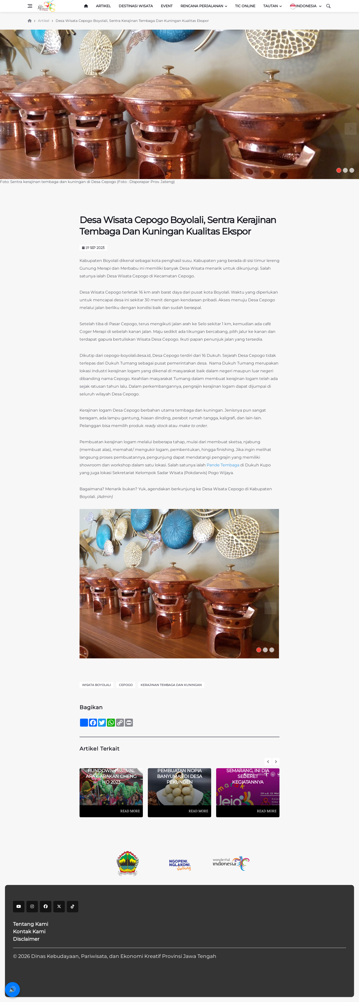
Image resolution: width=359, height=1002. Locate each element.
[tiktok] (72, 906)
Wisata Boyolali (96, 685)
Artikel (103, 6)
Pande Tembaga (223, 465)
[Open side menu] (30, 5)
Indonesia (303, 6)
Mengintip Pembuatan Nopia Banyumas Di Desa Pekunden (179, 773)
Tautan (270, 6)
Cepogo (126, 685)
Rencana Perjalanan (201, 6)
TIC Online (245, 6)
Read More (130, 811)
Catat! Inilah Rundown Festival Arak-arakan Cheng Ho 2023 (111, 773)
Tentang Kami (30, 924)
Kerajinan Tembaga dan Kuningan (171, 685)
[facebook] (45, 906)
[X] (59, 906)
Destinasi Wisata (136, 6)
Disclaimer (26, 939)
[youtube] (18, 906)
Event (167, 6)
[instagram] (32, 906)
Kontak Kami (29, 932)
